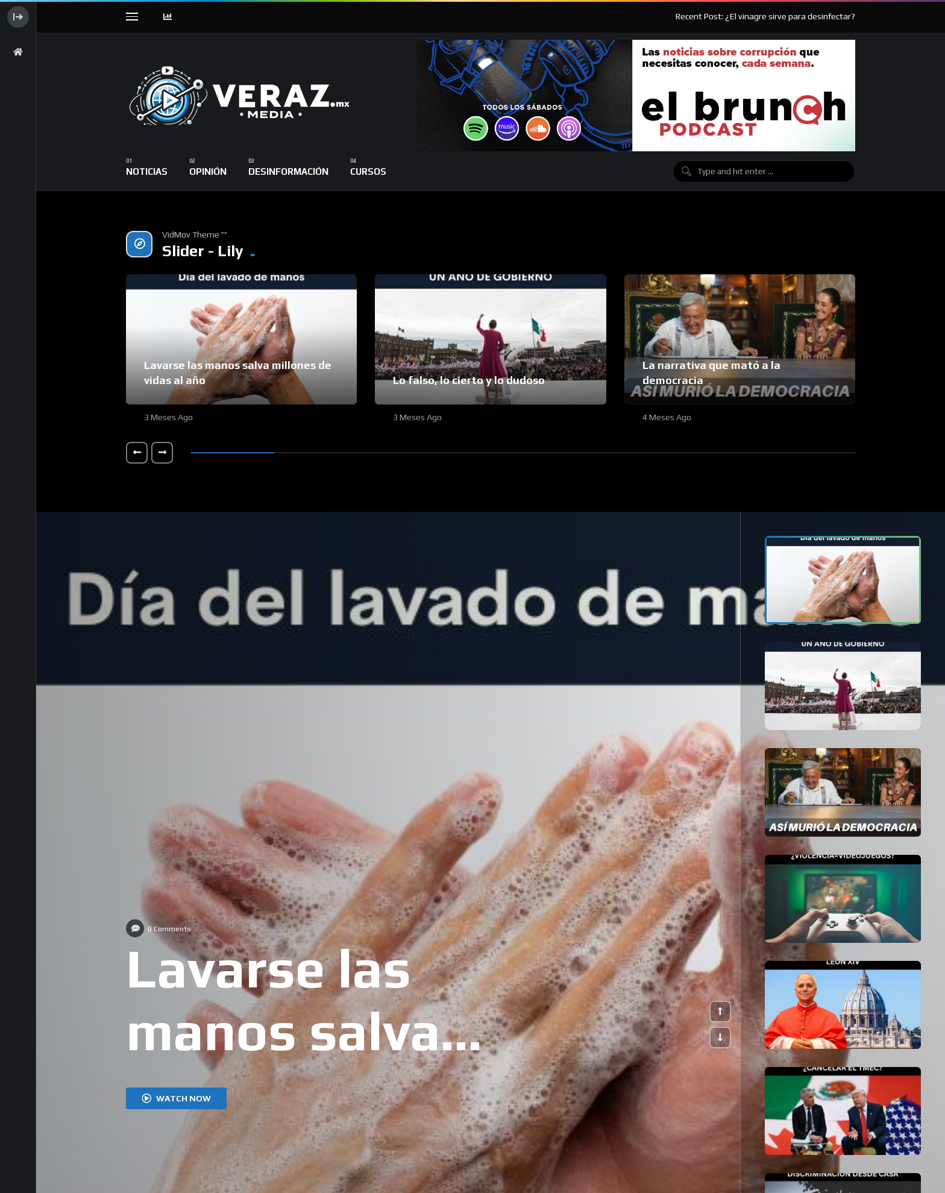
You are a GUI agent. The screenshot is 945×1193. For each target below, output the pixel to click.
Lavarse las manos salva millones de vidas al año (344, 1060)
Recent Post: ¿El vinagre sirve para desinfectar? (765, 16)
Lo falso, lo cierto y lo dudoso (469, 380)
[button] (137, 453)
